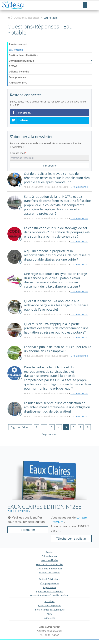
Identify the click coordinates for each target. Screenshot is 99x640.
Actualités (49, 601)
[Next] (50, 434)
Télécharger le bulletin (71, 538)
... (44, 427)
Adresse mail (17, 153)
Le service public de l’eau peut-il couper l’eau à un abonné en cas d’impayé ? (57, 349)
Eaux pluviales (17, 77)
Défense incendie (19, 71)
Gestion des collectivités (23, 55)
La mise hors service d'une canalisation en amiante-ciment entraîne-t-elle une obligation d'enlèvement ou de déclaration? (57, 407)
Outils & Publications (49, 579)
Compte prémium (49, 583)
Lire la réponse (79, 186)
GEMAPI (13, 66)
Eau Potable (16, 49)
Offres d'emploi (49, 556)
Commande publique (50, 60)
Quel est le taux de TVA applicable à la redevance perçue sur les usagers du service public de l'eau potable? (56, 305)
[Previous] (20, 427)
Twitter (20, 120)
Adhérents (49, 618)
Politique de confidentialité (49, 564)
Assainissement (50, 44)
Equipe (49, 552)
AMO (49, 613)
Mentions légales (49, 560)
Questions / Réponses (49, 605)
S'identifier (28, 530)
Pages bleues (49, 587)
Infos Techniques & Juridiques (49, 609)
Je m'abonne (49, 165)
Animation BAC (18, 82)
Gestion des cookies (49, 572)
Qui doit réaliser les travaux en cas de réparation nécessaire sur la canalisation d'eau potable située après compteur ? (58, 178)
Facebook (21, 113)
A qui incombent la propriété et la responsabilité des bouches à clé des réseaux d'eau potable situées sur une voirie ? (57, 255)
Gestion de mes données (49, 568)
